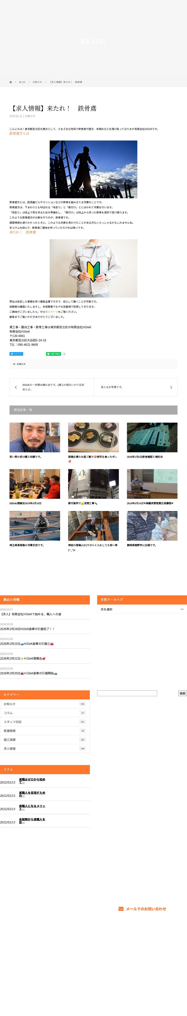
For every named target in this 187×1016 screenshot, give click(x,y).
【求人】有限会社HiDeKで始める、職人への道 (30, 614)
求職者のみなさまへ (153, 950)
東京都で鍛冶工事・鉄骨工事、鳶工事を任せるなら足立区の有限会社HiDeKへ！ (39, 952)
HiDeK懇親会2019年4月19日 (25, 503)
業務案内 (112, 950)
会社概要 (152, 953)
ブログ (175, 950)
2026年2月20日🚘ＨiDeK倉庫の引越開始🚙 (28, 673)
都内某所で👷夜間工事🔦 (82, 503)
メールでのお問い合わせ (142, 908)
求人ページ (51, 311)
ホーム (96, 950)
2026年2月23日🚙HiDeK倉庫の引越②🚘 (27, 643)
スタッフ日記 (45, 721)
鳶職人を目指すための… (32, 794)
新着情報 (45, 730)
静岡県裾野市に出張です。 (142, 545)
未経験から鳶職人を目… (32, 821)
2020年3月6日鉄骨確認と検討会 (145, 457)
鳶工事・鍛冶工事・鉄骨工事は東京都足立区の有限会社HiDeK (40, 996)
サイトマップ (171, 953)
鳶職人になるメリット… (32, 807)
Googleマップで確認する (23, 972)
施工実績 (45, 739)
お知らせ (30, 116)
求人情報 (45, 748)
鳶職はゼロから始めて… (32, 781)
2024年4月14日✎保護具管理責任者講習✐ (150, 503)
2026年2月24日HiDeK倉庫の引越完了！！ (27, 629)
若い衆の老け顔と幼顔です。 (26, 457)
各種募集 (129, 950)
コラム (45, 713)
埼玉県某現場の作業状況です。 (27, 545)
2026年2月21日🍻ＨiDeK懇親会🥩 (23, 658)
